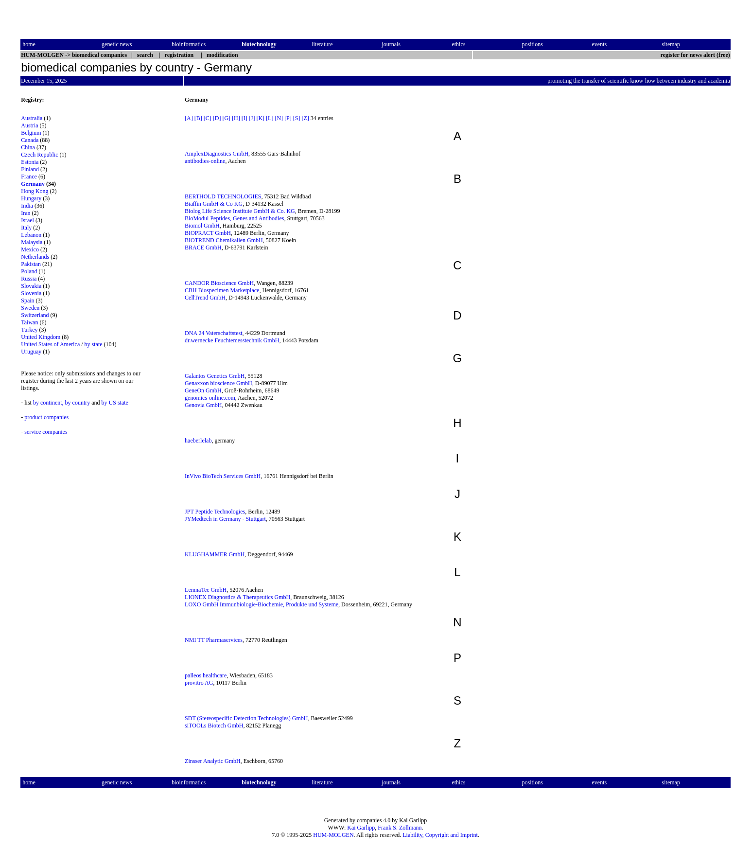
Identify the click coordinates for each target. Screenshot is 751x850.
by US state (115, 402)
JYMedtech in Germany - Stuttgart (225, 518)
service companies (45, 431)
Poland (29, 271)
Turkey (29, 329)
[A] (189, 118)
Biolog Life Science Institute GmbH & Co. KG (240, 211)
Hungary (31, 198)
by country (77, 402)
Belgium (31, 132)
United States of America (50, 344)
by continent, (48, 402)
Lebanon (31, 234)
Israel (27, 220)
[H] (236, 118)
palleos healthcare (206, 675)
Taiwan (29, 322)
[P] (288, 118)
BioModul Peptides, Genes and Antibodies (234, 218)
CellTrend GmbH (205, 297)
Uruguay (31, 351)
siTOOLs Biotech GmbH (214, 725)
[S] (296, 118)
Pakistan (31, 264)
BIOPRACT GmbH (208, 233)
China (28, 147)
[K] (260, 118)
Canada (29, 140)
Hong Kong (34, 191)
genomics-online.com (210, 397)
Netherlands (35, 256)
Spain (27, 300)
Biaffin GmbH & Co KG (214, 203)
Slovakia (31, 286)
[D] (217, 118)
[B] (198, 118)
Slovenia (31, 293)
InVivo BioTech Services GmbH (223, 476)
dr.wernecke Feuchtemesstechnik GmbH (232, 340)
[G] (226, 118)
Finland (30, 169)
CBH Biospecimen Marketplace (222, 290)
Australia (31, 118)
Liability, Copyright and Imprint (440, 835)
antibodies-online (205, 161)
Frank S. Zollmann (399, 827)
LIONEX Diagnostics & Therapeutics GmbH (237, 597)
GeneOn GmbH (203, 390)
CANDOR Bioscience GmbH (219, 283)
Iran (25, 213)
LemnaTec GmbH (206, 589)
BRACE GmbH (203, 247)
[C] (207, 118)
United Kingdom (40, 337)
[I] (244, 118)
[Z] (305, 118)
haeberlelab (198, 440)
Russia (28, 278)
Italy (26, 227)
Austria (29, 125)
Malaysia (31, 242)
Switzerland (35, 315)
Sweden (30, 307)
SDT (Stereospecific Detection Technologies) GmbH (246, 718)
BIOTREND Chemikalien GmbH (224, 240)
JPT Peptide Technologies (215, 511)
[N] (279, 118)
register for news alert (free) (695, 55)
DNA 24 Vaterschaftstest (213, 333)
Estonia (29, 162)
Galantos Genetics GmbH (215, 375)
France (29, 176)
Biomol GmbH (202, 225)
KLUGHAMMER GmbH (215, 554)
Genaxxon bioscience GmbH (218, 383)
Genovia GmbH (203, 405)
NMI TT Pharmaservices (214, 640)
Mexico (30, 249)
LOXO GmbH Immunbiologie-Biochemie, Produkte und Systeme (261, 604)
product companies (46, 417)
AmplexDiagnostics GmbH (216, 153)
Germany (33, 183)
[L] (269, 118)
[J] (252, 118)
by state (94, 344)
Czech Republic (39, 154)
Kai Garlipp (361, 827)
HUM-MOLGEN (333, 835)
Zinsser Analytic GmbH (213, 761)
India (27, 205)
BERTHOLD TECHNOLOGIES (223, 196)
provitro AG (199, 682)
